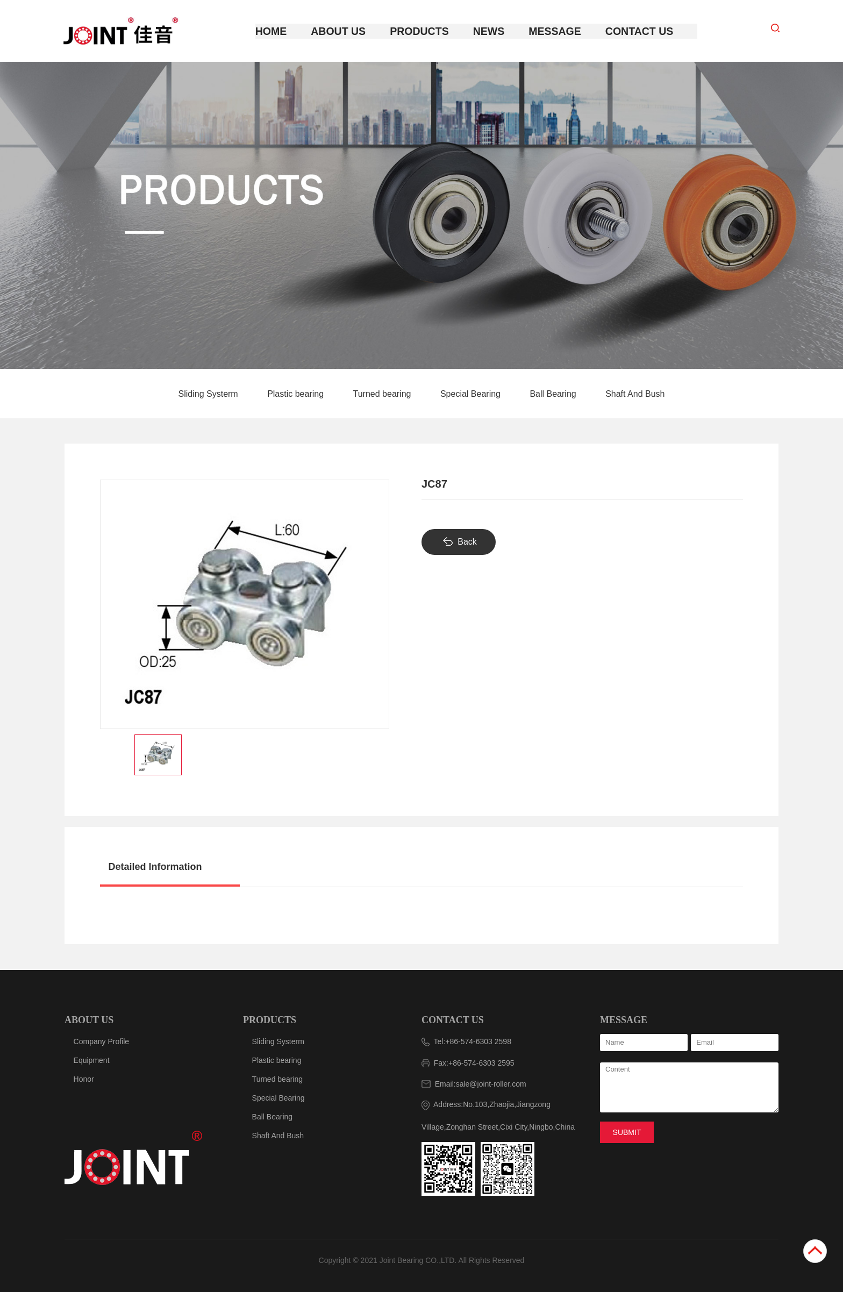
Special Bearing (471, 393)
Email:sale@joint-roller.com (474, 1083)
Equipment (92, 1059)
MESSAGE (623, 1019)
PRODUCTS (269, 1019)
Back (467, 541)
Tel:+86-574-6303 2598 (466, 1041)
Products (423, 31)
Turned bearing (383, 393)
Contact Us (632, 31)
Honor (84, 1078)
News (489, 31)
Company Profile (102, 1041)
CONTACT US (453, 1019)
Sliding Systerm (209, 393)
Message (552, 31)
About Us (347, 31)
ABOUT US (89, 1019)
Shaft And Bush (635, 393)
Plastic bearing (296, 393)
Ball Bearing (554, 393)
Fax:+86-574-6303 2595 (468, 1062)
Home (282, 31)
